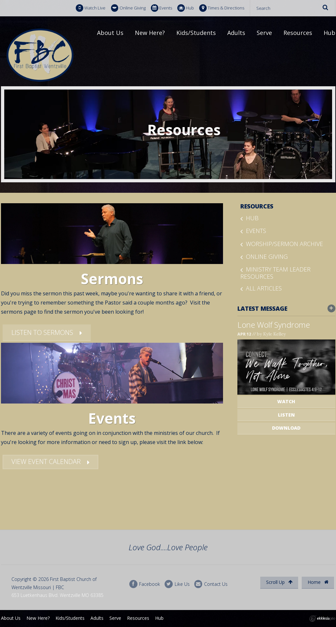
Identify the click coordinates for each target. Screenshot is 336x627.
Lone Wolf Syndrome (273, 324)
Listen (286, 415)
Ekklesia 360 (322, 618)
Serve (264, 33)
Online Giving (128, 8)
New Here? (150, 33)
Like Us (177, 584)
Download (286, 428)
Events (161, 8)
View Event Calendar (46, 461)
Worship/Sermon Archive (284, 244)
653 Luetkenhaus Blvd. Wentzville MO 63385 (57, 595)
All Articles (264, 288)
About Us (110, 33)
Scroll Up (279, 582)
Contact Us (211, 584)
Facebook (144, 584)
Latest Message (286, 308)
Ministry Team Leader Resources (275, 272)
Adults (236, 33)
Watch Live (90, 8)
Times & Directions (221, 8)
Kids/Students (196, 33)
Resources (297, 33)
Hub (185, 8)
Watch (286, 401)
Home (318, 582)
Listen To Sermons (42, 332)
